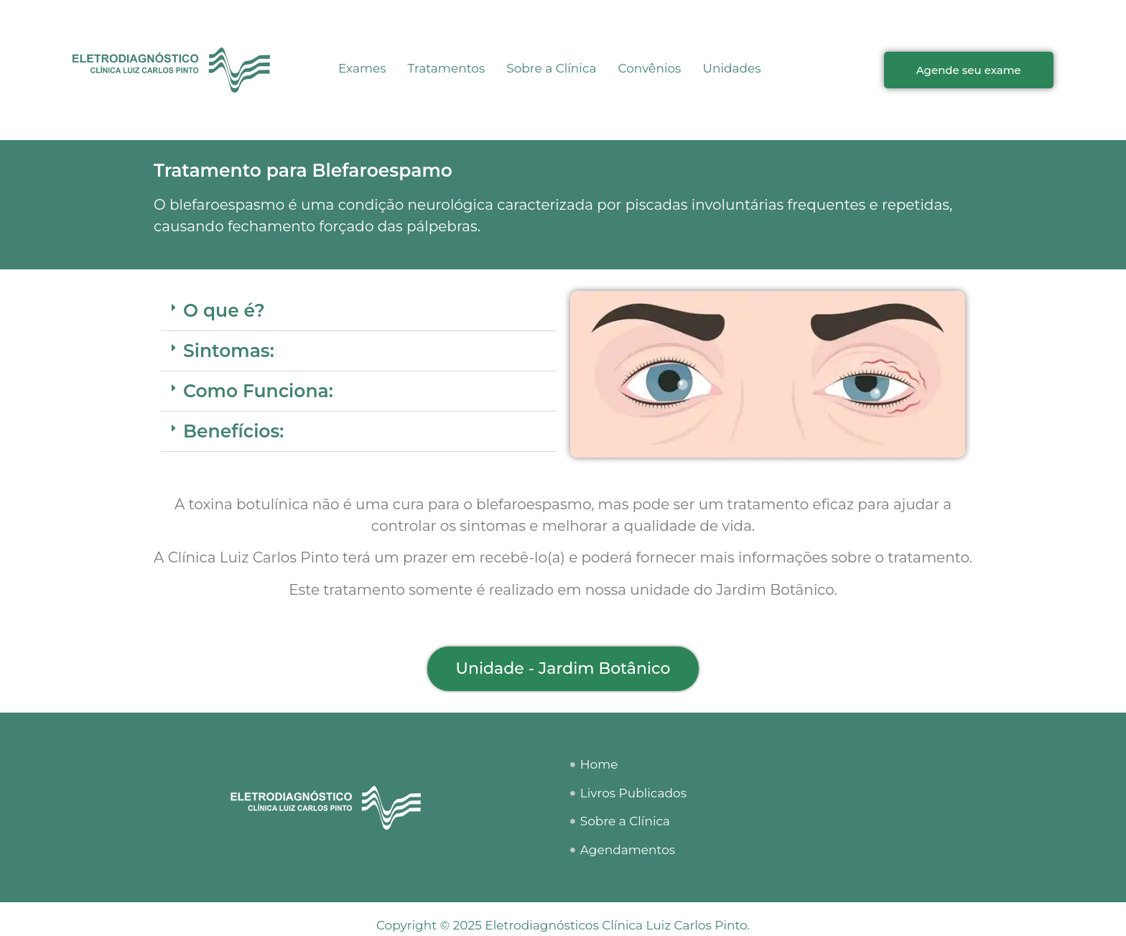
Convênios (649, 68)
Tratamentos (446, 68)
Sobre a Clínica (551, 68)
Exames (362, 68)
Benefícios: (233, 431)
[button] (358, 311)
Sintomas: (228, 350)
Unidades (731, 68)
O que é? (224, 310)
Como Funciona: (258, 391)
